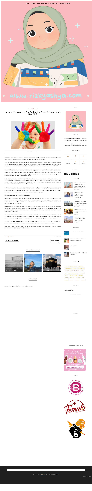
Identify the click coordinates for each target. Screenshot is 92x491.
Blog (38, 3)
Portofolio (45, 3)
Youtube (68, 156)
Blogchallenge (81, 268)
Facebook (68, 162)
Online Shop (54, 3)
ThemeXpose (42, 474)
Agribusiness (68, 268)
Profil (33, 3)
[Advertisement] (44, 459)
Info (66, 275)
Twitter (83, 156)
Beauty (74, 268)
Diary (82, 270)
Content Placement (33, 109)
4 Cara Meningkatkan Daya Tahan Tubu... (31, 269)
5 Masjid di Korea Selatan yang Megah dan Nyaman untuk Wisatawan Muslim (80, 203)
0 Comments (57, 236)
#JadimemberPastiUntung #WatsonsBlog (74, 266)
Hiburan (82, 273)
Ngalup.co (78, 277)
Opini (83, 277)
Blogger (56, 474)
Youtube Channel (64, 3)
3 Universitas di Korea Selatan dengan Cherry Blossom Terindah (79, 218)
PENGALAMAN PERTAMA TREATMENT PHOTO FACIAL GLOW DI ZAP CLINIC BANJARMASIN (80, 185)
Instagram (76, 156)
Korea (76, 275)
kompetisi (71, 275)
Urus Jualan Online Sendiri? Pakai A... (12, 269)
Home (27, 3)
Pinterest (83, 162)
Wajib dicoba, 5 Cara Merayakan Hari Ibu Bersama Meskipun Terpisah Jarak (78, 195)
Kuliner (81, 275)
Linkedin (75, 162)
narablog (72, 277)
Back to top (87, 476)
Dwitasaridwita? (73, 245)
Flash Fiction (75, 273)
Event (69, 273)
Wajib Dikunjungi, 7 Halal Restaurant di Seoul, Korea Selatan (80, 211)
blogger (67, 270)
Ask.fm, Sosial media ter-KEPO (76, 231)
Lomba (66, 277)
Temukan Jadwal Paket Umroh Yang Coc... (51, 269)
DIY (65, 273)
